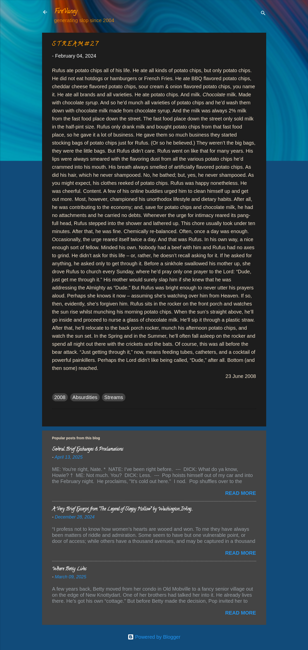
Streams (113, 397)
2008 (60, 397)
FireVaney (65, 12)
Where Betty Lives (69, 569)
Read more (240, 493)
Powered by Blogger (154, 637)
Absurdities (85, 397)
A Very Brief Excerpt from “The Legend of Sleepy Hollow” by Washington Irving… (122, 509)
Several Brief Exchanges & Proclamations (87, 449)
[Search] (263, 13)
